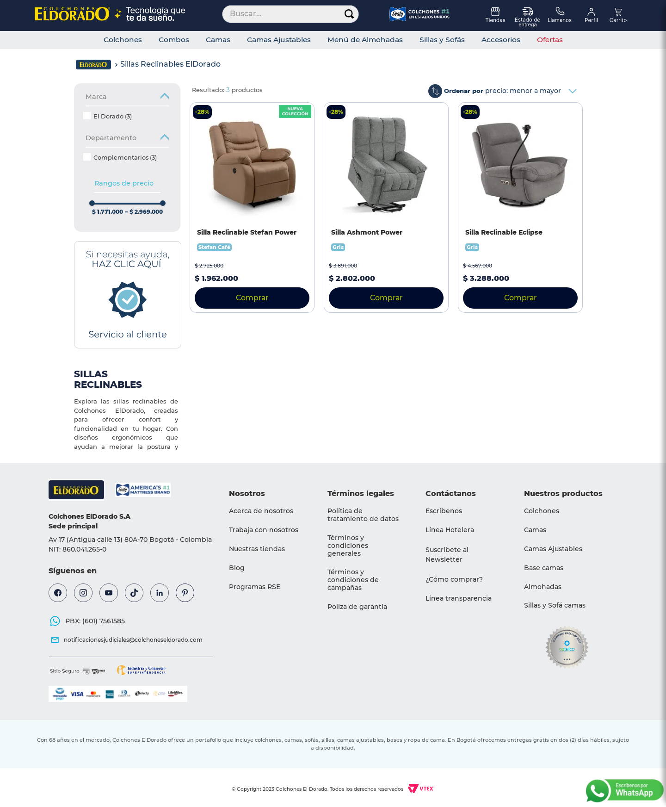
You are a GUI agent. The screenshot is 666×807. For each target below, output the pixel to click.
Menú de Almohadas (365, 40)
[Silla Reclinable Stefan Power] (252, 207)
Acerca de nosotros (261, 511)
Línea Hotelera (450, 530)
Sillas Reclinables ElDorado (170, 64)
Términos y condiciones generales (347, 546)
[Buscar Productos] (349, 14)
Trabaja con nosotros (263, 530)
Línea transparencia (459, 598)
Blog (237, 568)
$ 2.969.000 (144, 212)
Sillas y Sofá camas (555, 605)
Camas (218, 40)
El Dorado (112, 116)
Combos (174, 40)
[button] (127, 141)
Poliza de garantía (357, 606)
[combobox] (290, 14)
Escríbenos (444, 511)
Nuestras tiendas (257, 549)
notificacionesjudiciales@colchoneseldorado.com (133, 639)
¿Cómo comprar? (454, 579)
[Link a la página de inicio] (93, 64)
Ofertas (550, 40)
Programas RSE (254, 587)
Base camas (543, 568)
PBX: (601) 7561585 (95, 621)
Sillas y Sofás (442, 40)
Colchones (123, 40)
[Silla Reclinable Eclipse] (520, 207)
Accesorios (500, 40)
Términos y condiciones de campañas (353, 580)
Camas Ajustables (279, 40)
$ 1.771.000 (107, 212)
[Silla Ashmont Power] (386, 207)
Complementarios (125, 157)
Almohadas (542, 587)
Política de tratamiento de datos (363, 515)
